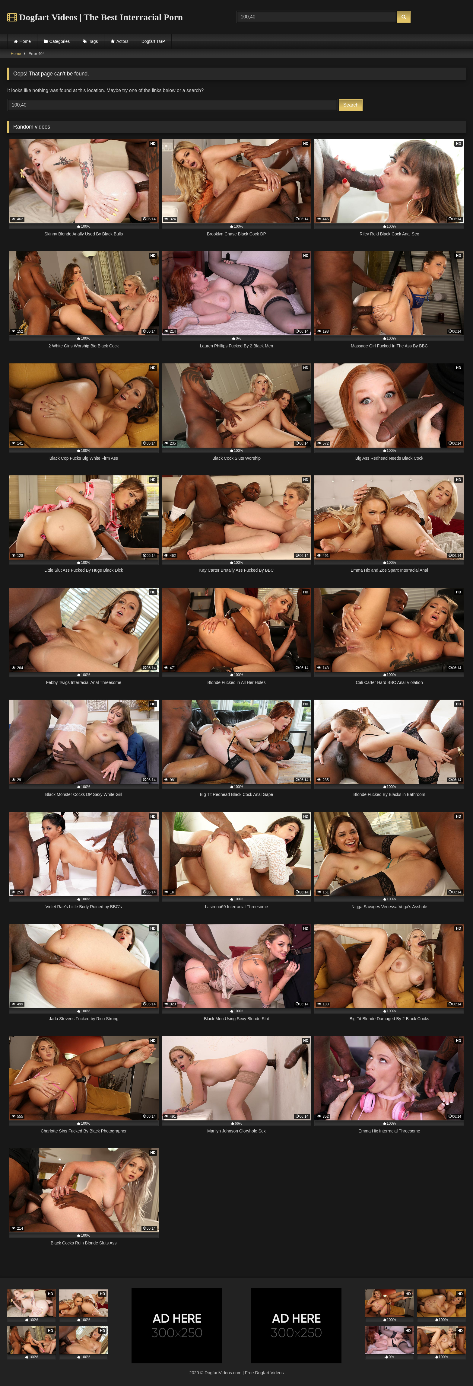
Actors (122, 41)
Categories (59, 41)
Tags (93, 41)
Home (25, 41)
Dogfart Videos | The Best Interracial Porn (95, 17)
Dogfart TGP (153, 41)
